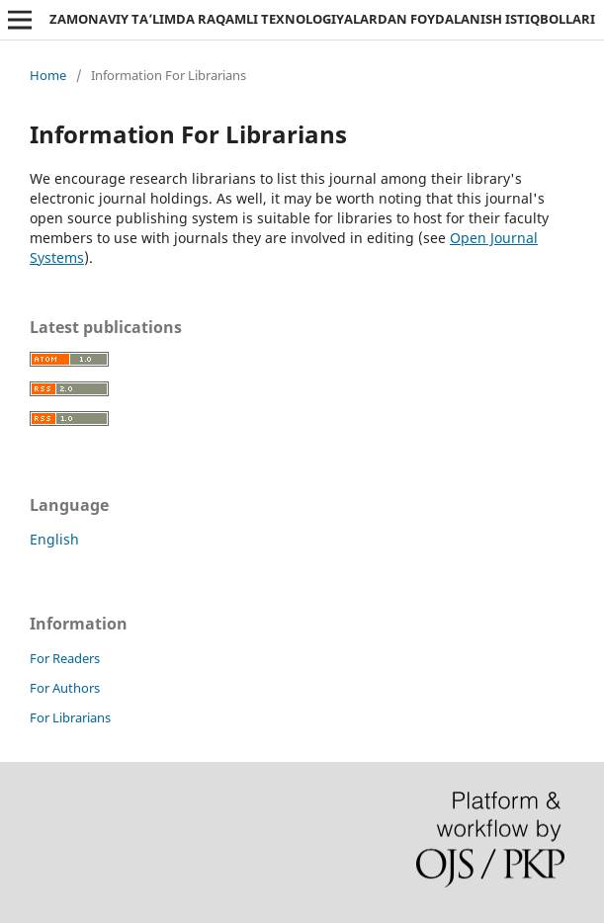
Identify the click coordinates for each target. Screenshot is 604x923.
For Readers (65, 658)
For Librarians (70, 717)
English (54, 539)
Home (48, 75)
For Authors (65, 688)
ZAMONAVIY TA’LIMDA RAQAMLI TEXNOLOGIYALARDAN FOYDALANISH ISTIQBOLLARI (322, 19)
